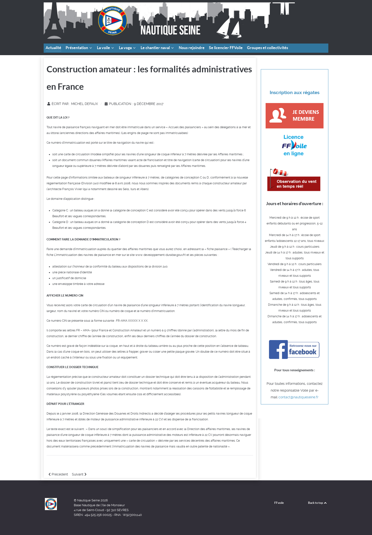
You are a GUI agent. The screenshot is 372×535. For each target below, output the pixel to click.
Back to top (317, 502)
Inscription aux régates (294, 92)
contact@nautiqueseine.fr (298, 397)
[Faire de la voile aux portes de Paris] (169, 20)
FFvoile (279, 502)
